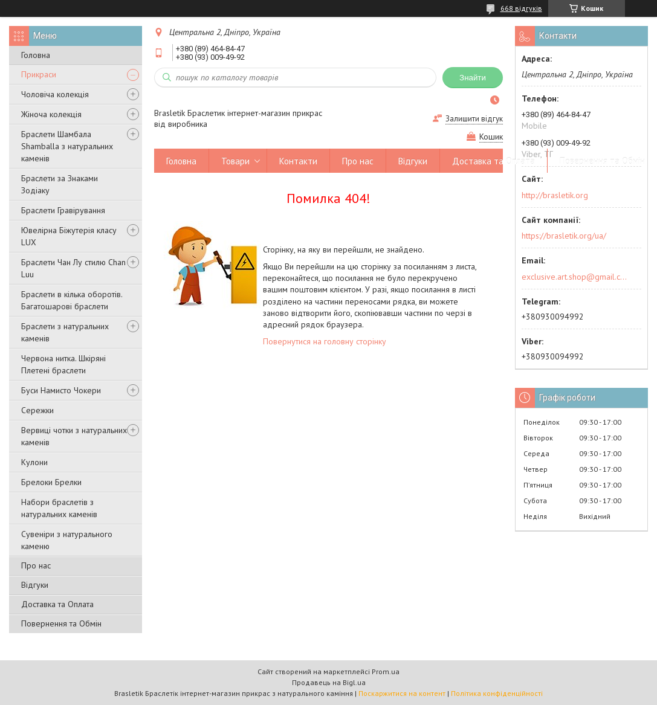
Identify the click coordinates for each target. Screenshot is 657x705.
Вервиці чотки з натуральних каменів (74, 436)
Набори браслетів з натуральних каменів (59, 508)
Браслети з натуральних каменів (65, 332)
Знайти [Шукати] (472, 77)
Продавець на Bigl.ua (329, 682)
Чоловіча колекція (55, 94)
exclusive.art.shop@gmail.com (574, 276)
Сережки (37, 410)
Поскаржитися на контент (401, 693)
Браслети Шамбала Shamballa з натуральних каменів (67, 146)
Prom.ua (386, 671)
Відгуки (34, 584)
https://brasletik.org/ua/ (564, 235)
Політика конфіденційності (497, 693)
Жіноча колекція (51, 114)
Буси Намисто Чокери (61, 390)
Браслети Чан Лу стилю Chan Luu (73, 268)
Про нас (36, 565)
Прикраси (38, 74)
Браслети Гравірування (63, 210)
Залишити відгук (474, 119)
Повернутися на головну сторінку (324, 341)
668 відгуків (521, 8)
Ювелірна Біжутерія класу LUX (69, 236)
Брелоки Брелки (51, 482)
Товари (235, 161)
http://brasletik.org (555, 195)
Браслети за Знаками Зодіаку (59, 184)
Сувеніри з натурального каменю (66, 540)
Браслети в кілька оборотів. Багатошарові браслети (71, 300)
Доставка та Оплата (57, 604)
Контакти (298, 161)
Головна (35, 55)
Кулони (34, 462)
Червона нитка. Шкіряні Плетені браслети (63, 364)
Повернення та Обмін (61, 623)
